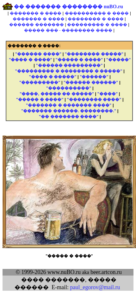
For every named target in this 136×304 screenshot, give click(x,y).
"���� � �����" (53, 76)
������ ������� (36, 24)
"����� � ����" (79, 59)
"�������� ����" (94, 99)
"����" (107, 93)
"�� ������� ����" (69, 116)
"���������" (39, 82)
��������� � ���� (97, 24)
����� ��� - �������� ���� (68, 30)
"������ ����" (38, 54)
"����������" (68, 88)
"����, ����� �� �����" (57, 93)
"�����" (118, 59)
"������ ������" (91, 82)
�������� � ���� (95, 18)
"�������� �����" (94, 54)
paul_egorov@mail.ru (95, 287)
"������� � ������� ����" (68, 105)
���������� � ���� (97, 13)
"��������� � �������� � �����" (68, 71)
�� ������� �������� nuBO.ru (68, 6)
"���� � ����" (30, 59)
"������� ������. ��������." (68, 110)
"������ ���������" (69, 65)
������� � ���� (35, 13)
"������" (94, 76)
